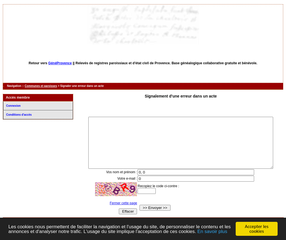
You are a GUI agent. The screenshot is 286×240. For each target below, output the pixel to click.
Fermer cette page (119, 213)
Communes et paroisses (41, 85)
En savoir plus (212, 231)
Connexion (13, 105)
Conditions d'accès (19, 114)
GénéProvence (60, 63)
